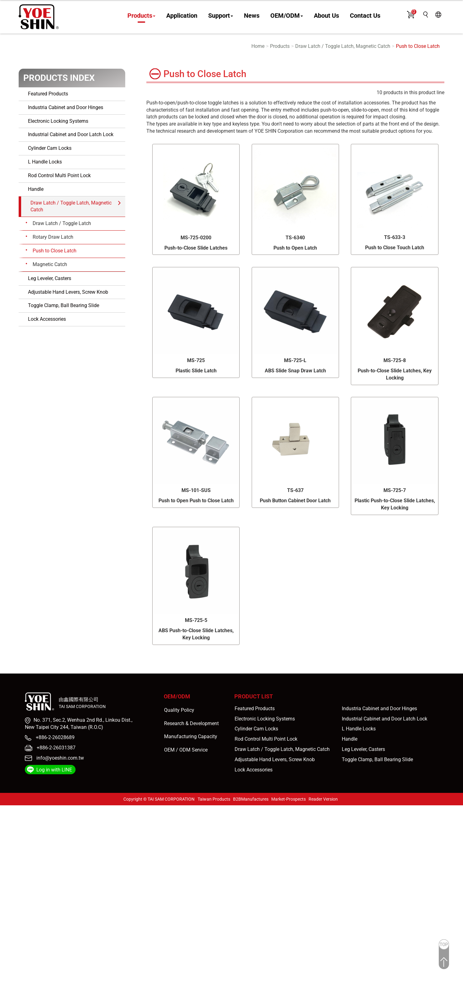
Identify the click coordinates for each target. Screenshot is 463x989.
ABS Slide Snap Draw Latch (295, 371)
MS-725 (196, 360)
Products (141, 15)
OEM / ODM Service (186, 750)
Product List (253, 696)
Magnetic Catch (50, 264)
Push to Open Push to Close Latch (196, 501)
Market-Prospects (288, 799)
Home (257, 46)
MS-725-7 (394, 490)
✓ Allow (8, 823)
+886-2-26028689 (54, 737)
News (251, 15)
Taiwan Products (214, 799)
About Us (326, 15)
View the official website (55, 872)
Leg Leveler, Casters (49, 278)
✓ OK (177, 985)
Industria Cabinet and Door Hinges (65, 107)
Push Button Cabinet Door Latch (295, 501)
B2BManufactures (250, 799)
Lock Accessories (47, 319)
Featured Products (48, 94)
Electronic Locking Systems (58, 121)
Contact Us (365, 15)
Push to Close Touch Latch (394, 248)
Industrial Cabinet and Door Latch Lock (70, 134)
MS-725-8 (394, 360)
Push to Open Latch (295, 248)
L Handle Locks (45, 162)
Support (220, 15)
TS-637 (295, 490)
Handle (36, 189)
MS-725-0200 (196, 238)
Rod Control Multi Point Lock (59, 175)
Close (6, 809)
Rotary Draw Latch (53, 237)
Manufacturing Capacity (190, 736)
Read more (14, 872)
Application (181, 15)
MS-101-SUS (196, 490)
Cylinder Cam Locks (49, 148)
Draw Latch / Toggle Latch (62, 223)
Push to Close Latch (418, 46)
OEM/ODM (286, 15)
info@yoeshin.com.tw (60, 758)
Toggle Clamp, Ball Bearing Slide (63, 305)
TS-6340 (295, 238)
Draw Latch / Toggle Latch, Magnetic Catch (342, 46)
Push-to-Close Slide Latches (195, 248)
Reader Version (323, 799)
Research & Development (191, 723)
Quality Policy (179, 710)
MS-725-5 (196, 620)
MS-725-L (295, 360)
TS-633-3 (394, 237)
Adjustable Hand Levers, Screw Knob (68, 292)
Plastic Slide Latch (196, 371)
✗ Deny (8, 830)
